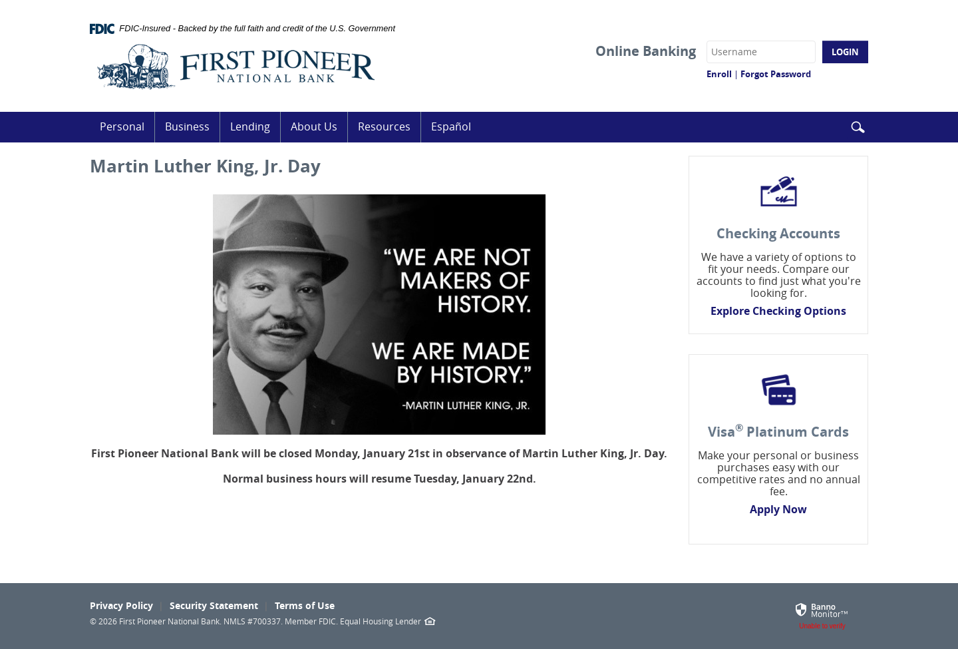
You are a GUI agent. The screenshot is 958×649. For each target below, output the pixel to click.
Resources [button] (384, 126)
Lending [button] (250, 126)
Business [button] (187, 126)
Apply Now (778, 509)
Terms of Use (305, 605)
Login (845, 52)
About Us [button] (314, 126)
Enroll (719, 74)
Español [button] (451, 126)
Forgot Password (775, 74)
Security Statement (214, 605)
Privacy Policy (121, 605)
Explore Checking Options (778, 311)
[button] (857, 128)
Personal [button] (122, 126)
